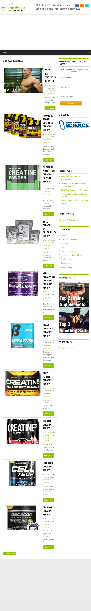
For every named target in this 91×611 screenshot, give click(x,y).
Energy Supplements (69, 239)
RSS (82, 6)
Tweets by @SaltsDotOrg (68, 220)
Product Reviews (67, 259)
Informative (65, 243)
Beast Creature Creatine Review (48, 330)
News (63, 247)
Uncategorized (50, 90)
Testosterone (66, 263)
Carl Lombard (50, 85)
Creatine (45, 139)
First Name (64, 87)
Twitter (87, 6)
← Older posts (9, 554)
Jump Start (17, 6)
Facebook (77, 6)
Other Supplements (68, 251)
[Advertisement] (45, 32)
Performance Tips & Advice (71, 255)
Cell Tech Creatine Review (48, 466)
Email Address (66, 77)
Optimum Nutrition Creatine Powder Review (49, 174)
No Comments (49, 93)
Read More (50, 108)
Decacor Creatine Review (48, 511)
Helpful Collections (68, 348)
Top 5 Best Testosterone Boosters (52, 75)
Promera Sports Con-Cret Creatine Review (48, 123)
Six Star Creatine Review (48, 424)
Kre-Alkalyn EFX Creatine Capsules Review (49, 280)
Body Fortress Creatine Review (48, 378)
